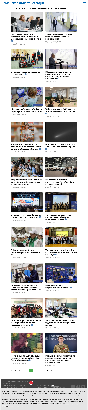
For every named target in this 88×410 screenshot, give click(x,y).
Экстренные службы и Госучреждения (42, 386)
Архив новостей (9, 386)
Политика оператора (59, 403)
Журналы (23, 386)
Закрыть (5, 406)
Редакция (23, 387)
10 (47, 371)
